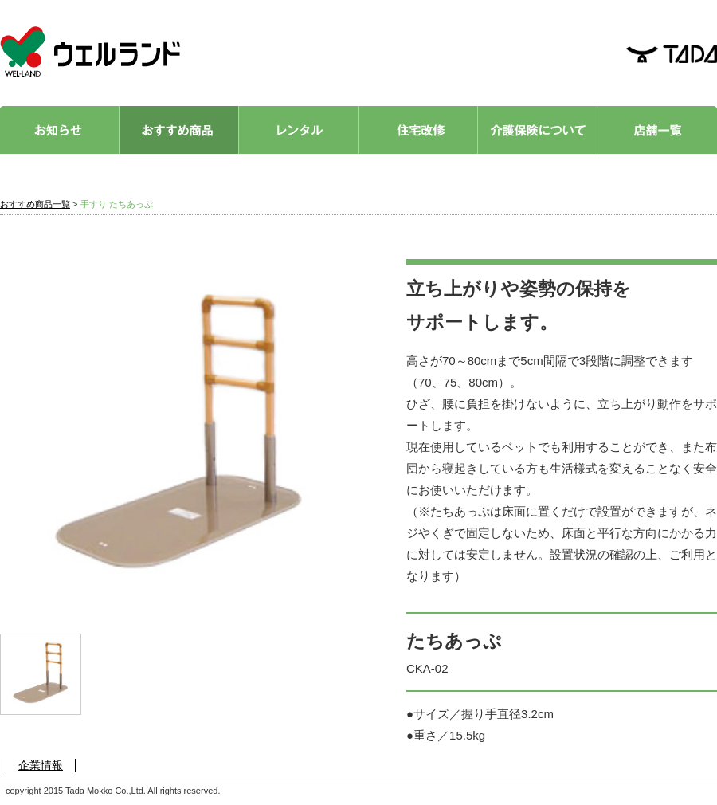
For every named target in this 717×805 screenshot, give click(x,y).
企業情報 (40, 765)
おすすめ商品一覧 (35, 204)
